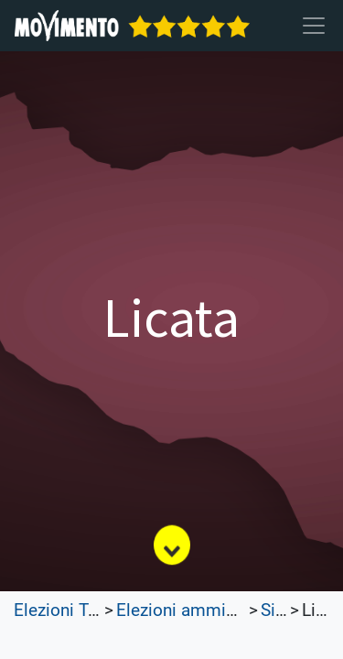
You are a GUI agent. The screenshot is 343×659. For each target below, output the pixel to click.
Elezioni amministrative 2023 (228, 610)
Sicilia (284, 610)
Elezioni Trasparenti (89, 610)
